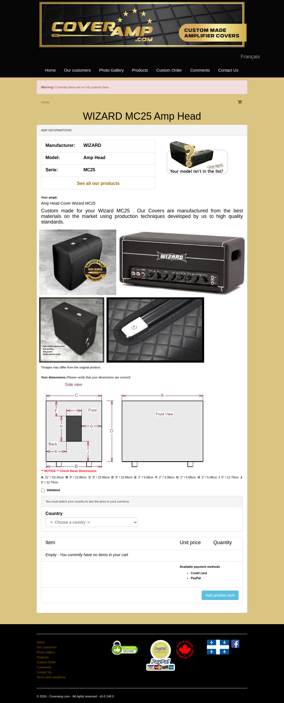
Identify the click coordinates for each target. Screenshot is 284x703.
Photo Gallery (111, 70)
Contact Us (228, 70)
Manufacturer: (60, 145)
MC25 (89, 169)
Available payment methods (200, 566)
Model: (52, 157)
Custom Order (169, 70)
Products (140, 70)
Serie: (51, 169)
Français (250, 56)
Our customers (77, 70)
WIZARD (92, 145)
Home (50, 70)
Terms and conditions (51, 677)
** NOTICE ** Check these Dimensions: (69, 471)
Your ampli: (49, 197)
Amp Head (94, 157)
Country (53, 513)
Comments (200, 70)
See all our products (98, 183)
